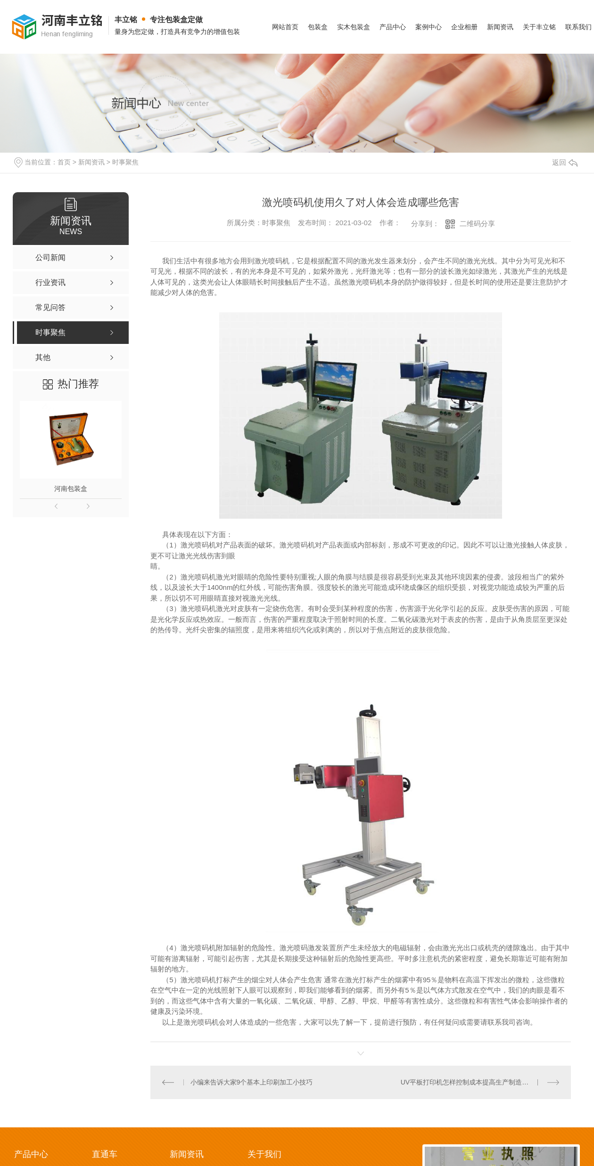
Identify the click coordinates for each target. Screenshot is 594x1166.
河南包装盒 (70, 488)
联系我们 (578, 27)
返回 (565, 162)
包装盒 (318, 27)
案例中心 (428, 27)
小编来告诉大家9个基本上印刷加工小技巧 (251, 1082)
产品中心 (393, 27)
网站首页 (285, 27)
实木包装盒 (353, 27)
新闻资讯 (500, 27)
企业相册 (464, 27)
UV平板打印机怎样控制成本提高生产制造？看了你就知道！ (480, 1082)
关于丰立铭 (539, 27)
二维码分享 (477, 224)
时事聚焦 (125, 162)
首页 (64, 162)
